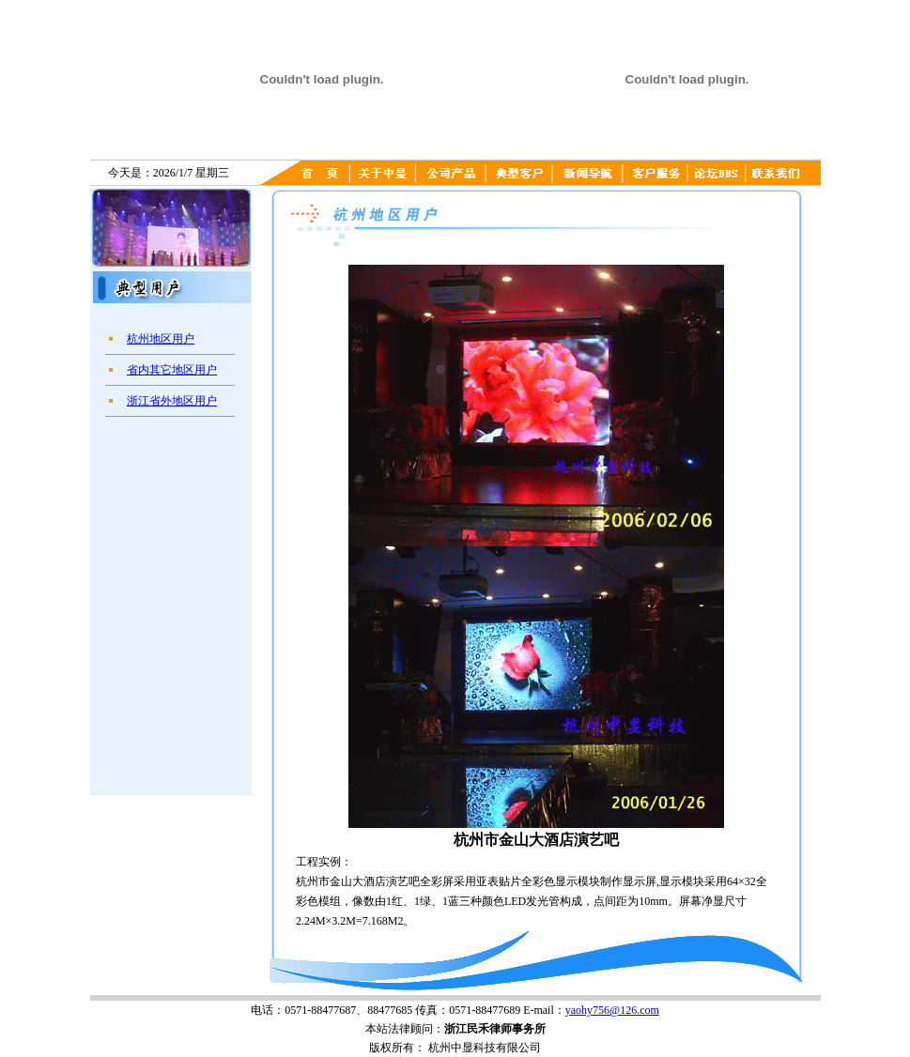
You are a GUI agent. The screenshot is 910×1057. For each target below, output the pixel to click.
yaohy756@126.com (612, 1010)
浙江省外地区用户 (172, 400)
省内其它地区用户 (172, 369)
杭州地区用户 (160, 338)
